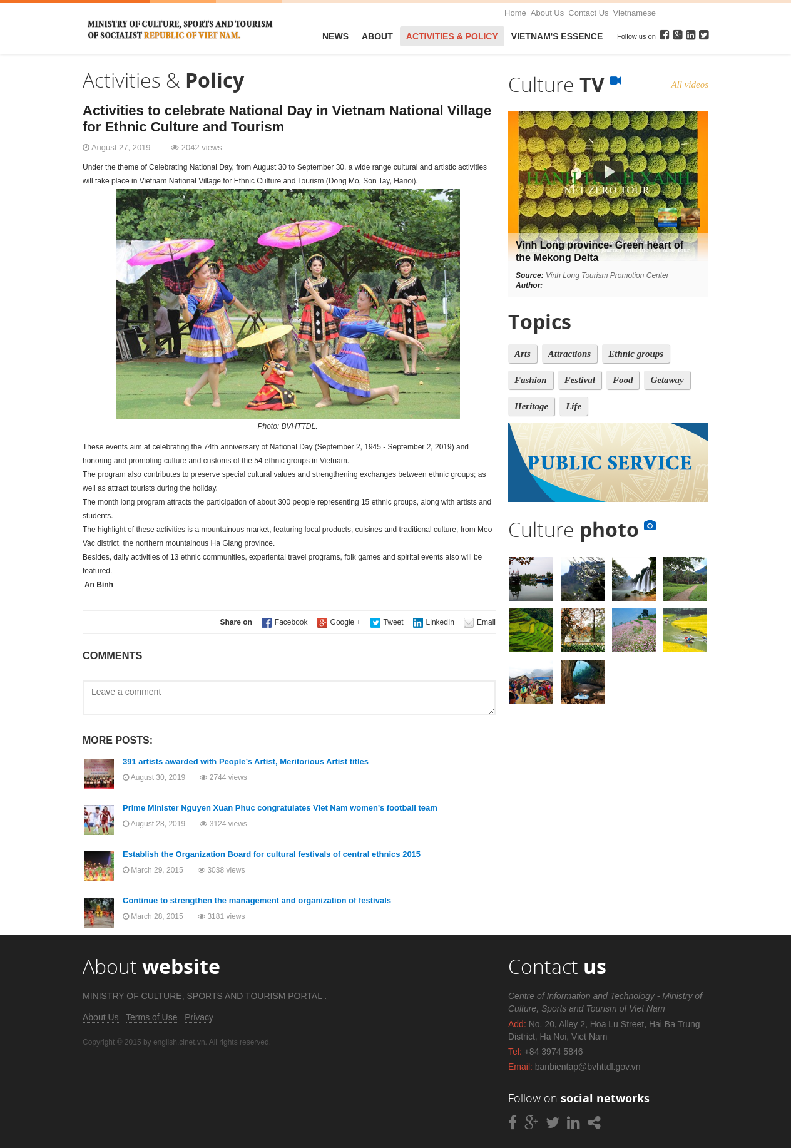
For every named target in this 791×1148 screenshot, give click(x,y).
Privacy (199, 1017)
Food (623, 380)
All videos (689, 84)
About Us (547, 13)
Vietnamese (634, 13)
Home (515, 13)
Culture (564, 84)
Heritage (531, 406)
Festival (579, 380)
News (335, 36)
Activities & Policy (452, 36)
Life (573, 406)
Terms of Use (151, 1017)
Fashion (530, 380)
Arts (522, 354)
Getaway (666, 380)
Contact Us (588, 13)
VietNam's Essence (557, 36)
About (377, 36)
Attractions (569, 354)
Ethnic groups (635, 354)
